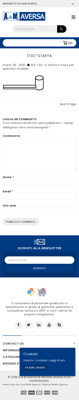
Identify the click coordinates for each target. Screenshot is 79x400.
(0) (70, 43)
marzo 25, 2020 (14, 65)
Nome (8, 177)
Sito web (9, 205)
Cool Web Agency (30, 384)
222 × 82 (36, 65)
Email (8, 191)
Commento (11, 136)
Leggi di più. (57, 360)
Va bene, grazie (35, 367)
